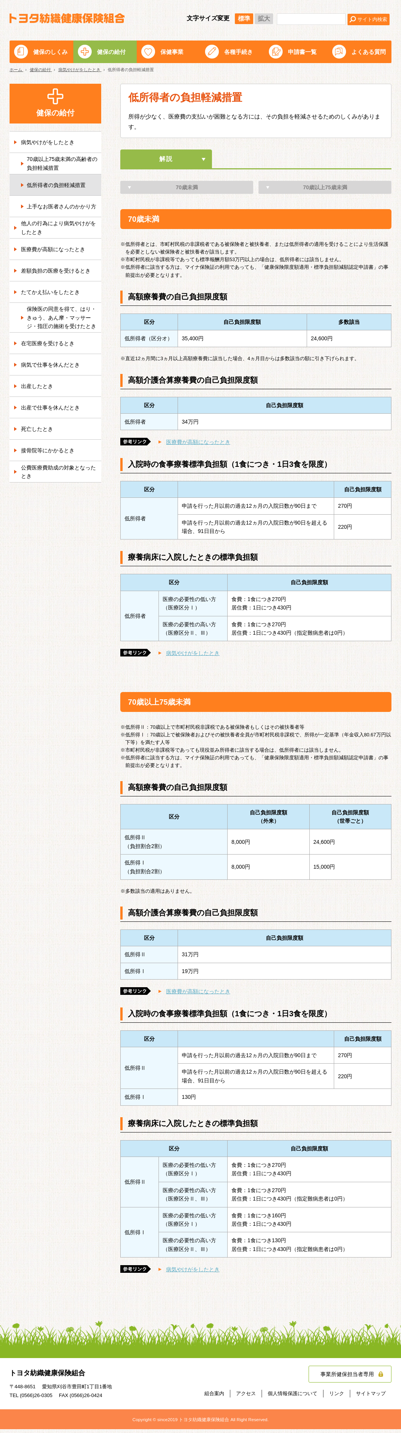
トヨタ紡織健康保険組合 (67, 18)
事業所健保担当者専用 (347, 1378)
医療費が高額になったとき (198, 446)
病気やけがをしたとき (193, 657)
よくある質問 (368, 52)
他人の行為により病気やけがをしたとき (58, 227)
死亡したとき (37, 429)
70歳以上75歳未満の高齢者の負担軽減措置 (62, 163)
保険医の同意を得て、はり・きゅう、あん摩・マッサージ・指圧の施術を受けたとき (61, 317)
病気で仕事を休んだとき (50, 365)
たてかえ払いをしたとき (50, 292)
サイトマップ (371, 1397)
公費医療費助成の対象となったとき (58, 472)
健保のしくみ (50, 52)
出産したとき (37, 386)
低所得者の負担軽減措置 (56, 185)
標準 (244, 18)
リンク (336, 1397)
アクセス (246, 1397)
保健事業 (171, 52)
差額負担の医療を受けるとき (56, 271)
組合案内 (214, 1397)
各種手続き (238, 52)
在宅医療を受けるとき (47, 343)
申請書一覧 (302, 52)
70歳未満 (187, 191)
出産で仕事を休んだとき (50, 408)
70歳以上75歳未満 (325, 191)
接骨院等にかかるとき (47, 450)
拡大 (264, 18)
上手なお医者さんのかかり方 (61, 206)
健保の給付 (111, 52)
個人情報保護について (292, 1397)
